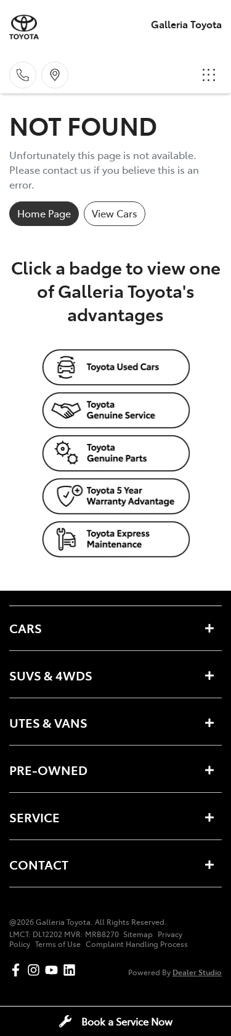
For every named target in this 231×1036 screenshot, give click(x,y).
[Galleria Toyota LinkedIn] (72, 970)
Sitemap (138, 934)
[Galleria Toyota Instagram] (36, 970)
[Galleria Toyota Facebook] (18, 970)
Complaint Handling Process (137, 944)
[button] (209, 75)
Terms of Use (58, 944)
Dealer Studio (197, 972)
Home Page (44, 213)
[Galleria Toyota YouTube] (54, 970)
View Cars (114, 213)
